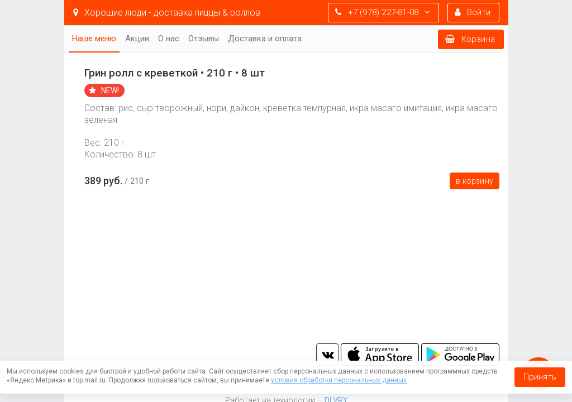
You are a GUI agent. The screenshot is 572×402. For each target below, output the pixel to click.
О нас (168, 39)
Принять (539, 377)
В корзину (474, 180)
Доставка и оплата (265, 39)
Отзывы (203, 39)
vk (327, 354)
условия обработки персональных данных (339, 380)
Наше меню (94, 39)
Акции (137, 39)
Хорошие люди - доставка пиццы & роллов (166, 12)
